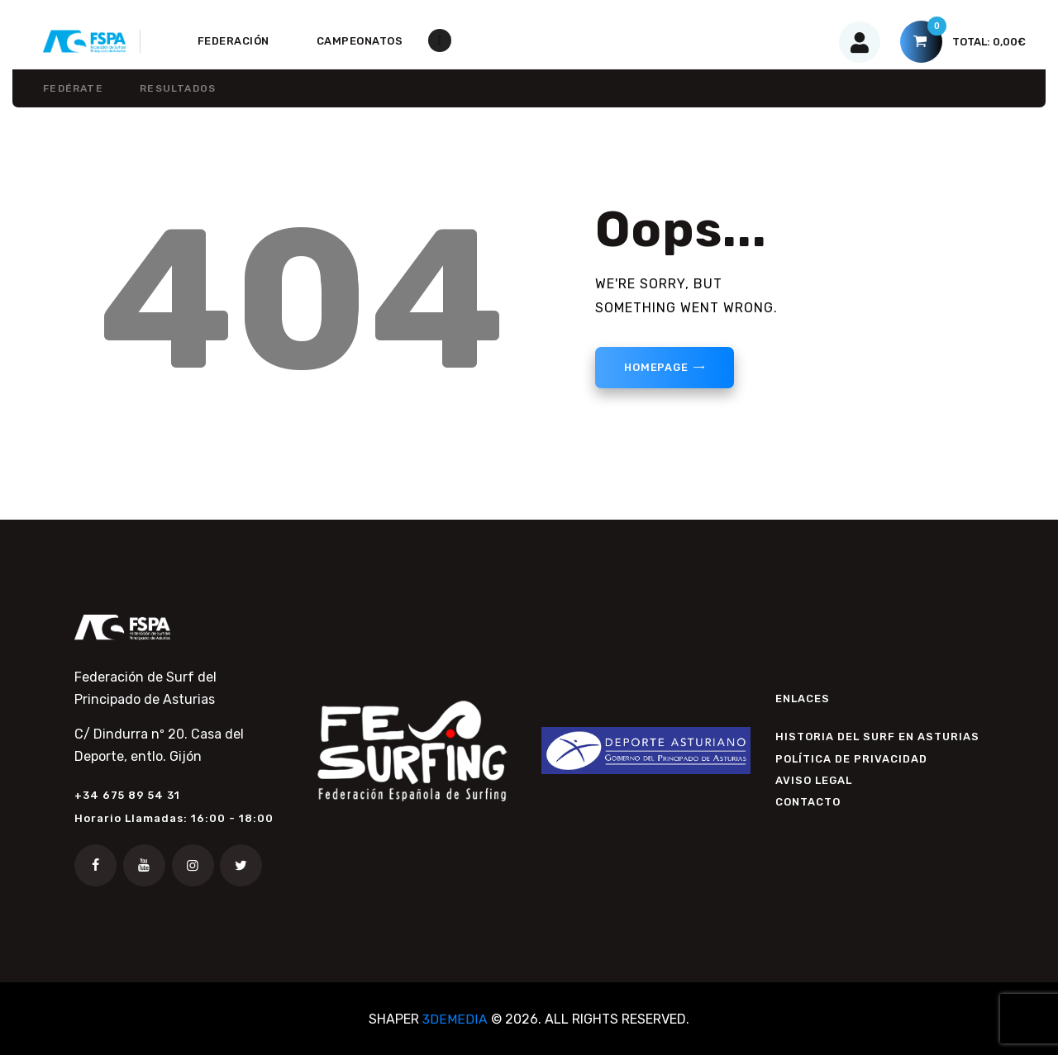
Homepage (657, 368)
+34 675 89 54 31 (127, 795)
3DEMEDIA (455, 1019)
